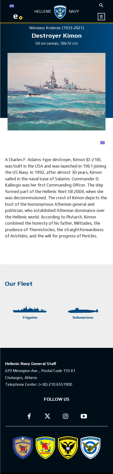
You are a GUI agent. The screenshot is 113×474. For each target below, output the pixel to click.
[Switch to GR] (12, 5)
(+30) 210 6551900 (55, 384)
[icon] (101, 16)
